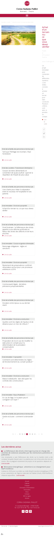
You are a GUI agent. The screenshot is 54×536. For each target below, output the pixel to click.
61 (35, 434)
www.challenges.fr (48, 61)
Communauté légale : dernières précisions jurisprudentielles (14, 285)
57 (24, 434)
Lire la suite (45, 122)
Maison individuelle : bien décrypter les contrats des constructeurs (17, 380)
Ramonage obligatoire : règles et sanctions (14, 247)
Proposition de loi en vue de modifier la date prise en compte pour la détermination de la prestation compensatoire (17, 344)
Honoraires (27, 490)
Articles (27, 498)
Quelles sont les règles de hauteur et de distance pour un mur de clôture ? (17, 323)
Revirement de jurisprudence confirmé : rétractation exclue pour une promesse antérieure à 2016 (17, 267)
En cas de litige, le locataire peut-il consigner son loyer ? (15, 398)
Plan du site (4, 526)
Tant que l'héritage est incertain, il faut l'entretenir (16, 153)
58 (27, 434)
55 (19, 434)
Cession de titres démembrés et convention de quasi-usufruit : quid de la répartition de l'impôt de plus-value (17, 173)
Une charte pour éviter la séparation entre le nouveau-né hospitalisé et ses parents (17, 191)
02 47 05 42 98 (21, 508)
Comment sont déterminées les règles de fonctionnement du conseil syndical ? (17, 361)
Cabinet (27, 483)
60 (32, 434)
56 (22, 434)
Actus (27, 492)
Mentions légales (13, 526)
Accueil (8, 22)
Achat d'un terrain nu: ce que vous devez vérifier (22, 22)
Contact (27, 494)
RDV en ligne (27, 496)
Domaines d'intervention (27, 488)
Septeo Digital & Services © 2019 (45, 526)
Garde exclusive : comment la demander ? (17, 417)
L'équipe (27, 485)
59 (29, 434)
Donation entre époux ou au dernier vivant (16, 304)
